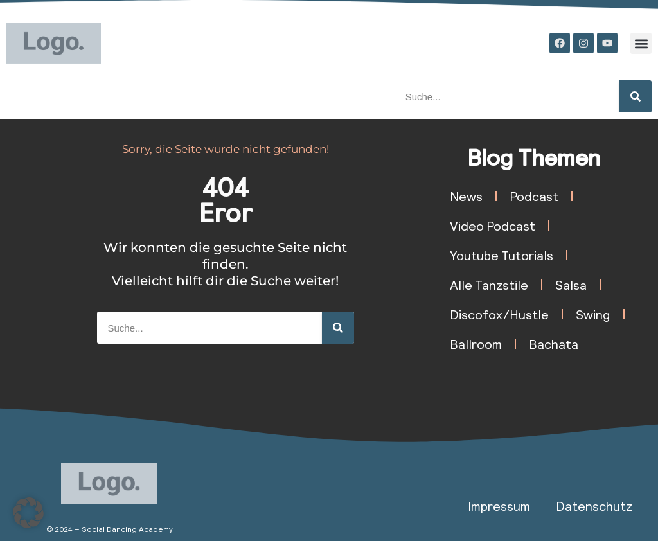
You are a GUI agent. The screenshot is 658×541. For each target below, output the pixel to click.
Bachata (553, 343)
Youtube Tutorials (501, 255)
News (466, 196)
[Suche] (635, 96)
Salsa (571, 284)
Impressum (499, 505)
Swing (593, 314)
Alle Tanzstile (489, 284)
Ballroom (476, 343)
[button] (641, 43)
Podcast (534, 196)
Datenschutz (594, 505)
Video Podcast (492, 225)
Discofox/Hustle (499, 314)
